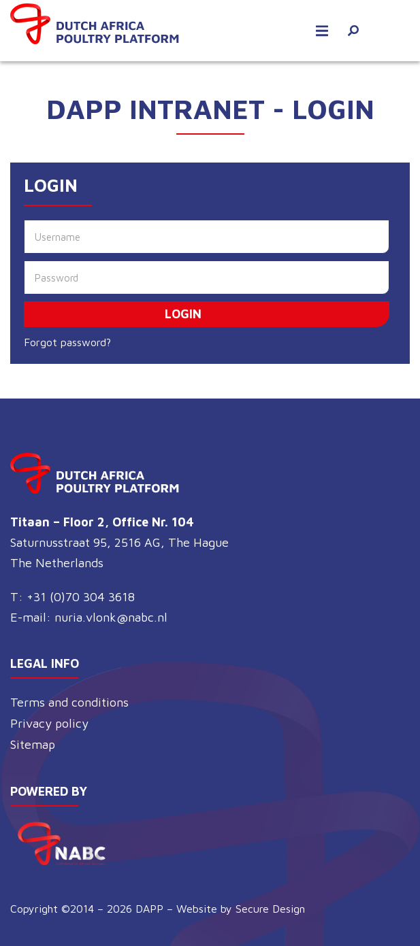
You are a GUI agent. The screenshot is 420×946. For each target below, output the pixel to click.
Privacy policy (49, 723)
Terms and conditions (69, 702)
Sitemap (32, 744)
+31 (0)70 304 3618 (81, 597)
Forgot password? (67, 342)
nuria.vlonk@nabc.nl (110, 617)
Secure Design (270, 908)
